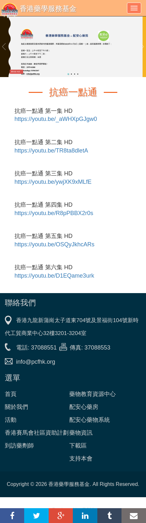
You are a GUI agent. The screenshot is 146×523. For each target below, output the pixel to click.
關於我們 (16, 407)
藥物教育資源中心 (92, 394)
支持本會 (80, 458)
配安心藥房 (83, 407)
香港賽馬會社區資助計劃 (37, 432)
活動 (10, 420)
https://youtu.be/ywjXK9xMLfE (53, 182)
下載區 (78, 445)
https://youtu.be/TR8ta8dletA (51, 150)
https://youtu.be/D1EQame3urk (54, 275)
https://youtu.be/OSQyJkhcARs (54, 244)
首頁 (10, 394)
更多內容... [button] (16, 72)
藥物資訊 (80, 432)
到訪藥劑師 (19, 445)
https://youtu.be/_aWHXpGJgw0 (56, 119)
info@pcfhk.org (35, 362)
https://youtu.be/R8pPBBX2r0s (54, 213)
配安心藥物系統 (89, 420)
